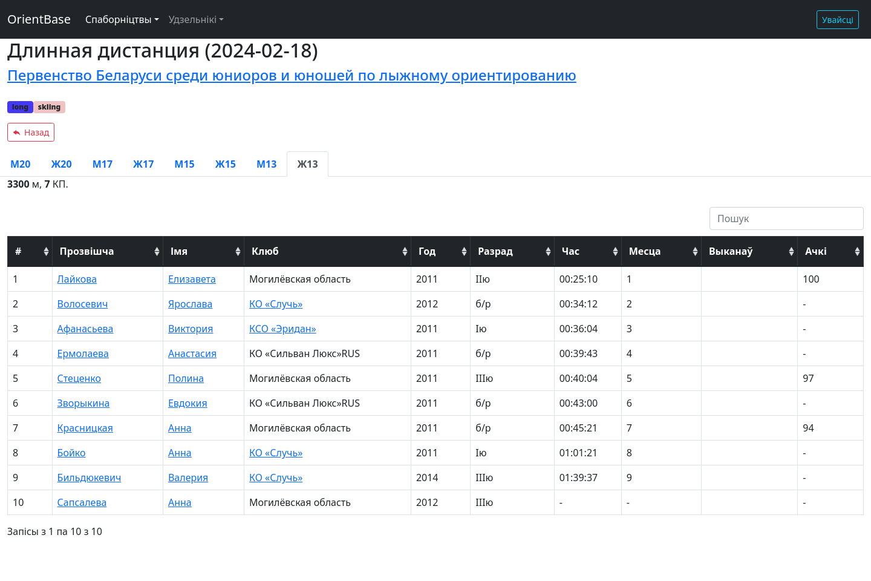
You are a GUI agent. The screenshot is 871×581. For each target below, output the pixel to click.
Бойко (71, 452)
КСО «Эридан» (282, 328)
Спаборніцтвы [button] (118, 19)
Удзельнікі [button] (193, 19)
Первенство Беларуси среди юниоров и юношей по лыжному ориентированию (291, 75)
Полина (186, 378)
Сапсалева (82, 502)
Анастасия (192, 353)
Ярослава (190, 303)
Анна (180, 428)
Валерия (188, 477)
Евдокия (187, 403)
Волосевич (82, 303)
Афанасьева (85, 328)
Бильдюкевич (89, 477)
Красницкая (85, 428)
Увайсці (837, 19)
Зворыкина (83, 403)
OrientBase (39, 19)
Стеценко (79, 378)
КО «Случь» (275, 303)
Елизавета (192, 279)
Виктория (191, 328)
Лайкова (77, 279)
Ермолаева (83, 353)
